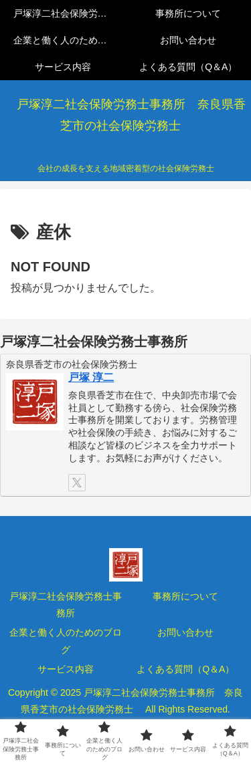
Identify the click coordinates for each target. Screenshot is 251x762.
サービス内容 (65, 669)
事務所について (185, 596)
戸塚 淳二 (91, 377)
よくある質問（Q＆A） (185, 669)
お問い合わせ (185, 632)
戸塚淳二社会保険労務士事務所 (65, 604)
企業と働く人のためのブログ (65, 640)
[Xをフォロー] (77, 482)
